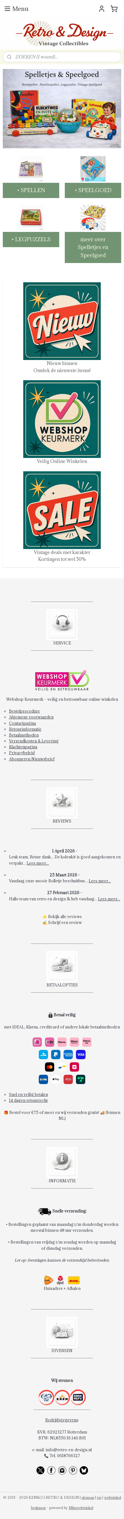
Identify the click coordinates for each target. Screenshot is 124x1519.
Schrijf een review (65, 922)
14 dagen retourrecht (28, 1100)
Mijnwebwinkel (81, 1507)
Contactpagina (22, 723)
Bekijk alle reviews (65, 916)
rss (99, 1497)
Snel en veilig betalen (28, 1094)
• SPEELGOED (93, 190)
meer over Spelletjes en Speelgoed (93, 247)
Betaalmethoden (24, 734)
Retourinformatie (25, 729)
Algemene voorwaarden (31, 716)
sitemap (88, 1497)
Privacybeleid (22, 752)
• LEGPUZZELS (31, 239)
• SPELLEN (31, 190)
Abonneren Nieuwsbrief (32, 758)
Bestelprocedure (24, 711)
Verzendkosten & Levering (34, 740)
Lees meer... (38, 863)
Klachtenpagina (23, 746)
